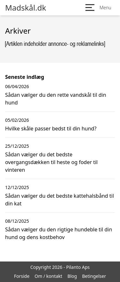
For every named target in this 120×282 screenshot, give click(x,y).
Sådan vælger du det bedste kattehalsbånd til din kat (59, 199)
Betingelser (94, 276)
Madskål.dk (25, 8)
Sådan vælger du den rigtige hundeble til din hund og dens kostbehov (58, 233)
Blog (72, 276)
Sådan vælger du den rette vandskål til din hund (55, 98)
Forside (21, 276)
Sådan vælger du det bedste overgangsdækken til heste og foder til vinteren (51, 162)
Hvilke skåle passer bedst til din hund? (50, 128)
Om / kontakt (48, 276)
